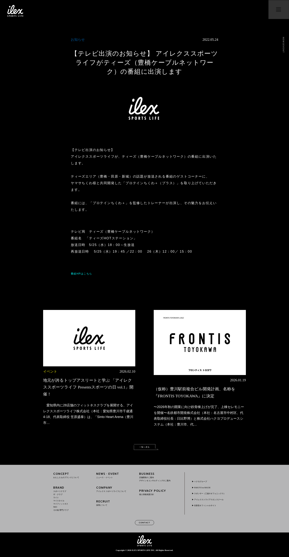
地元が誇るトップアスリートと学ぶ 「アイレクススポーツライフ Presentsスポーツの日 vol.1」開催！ (88, 387)
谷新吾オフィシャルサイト (208, 507)
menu (277, 11)
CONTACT (144, 524)
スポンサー (213, 495)
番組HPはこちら (84, 273)
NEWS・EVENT (115, 476)
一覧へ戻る (144, 448)
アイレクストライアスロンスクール (212, 501)
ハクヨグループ (202, 483)
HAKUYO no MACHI (205, 489)
